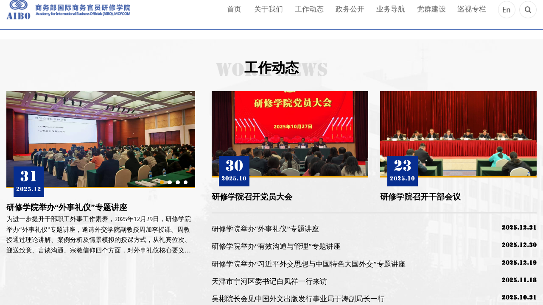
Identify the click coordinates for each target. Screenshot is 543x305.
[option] (100, 173)
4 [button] (186, 182)
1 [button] (162, 182)
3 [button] (177, 182)
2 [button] (169, 182)
